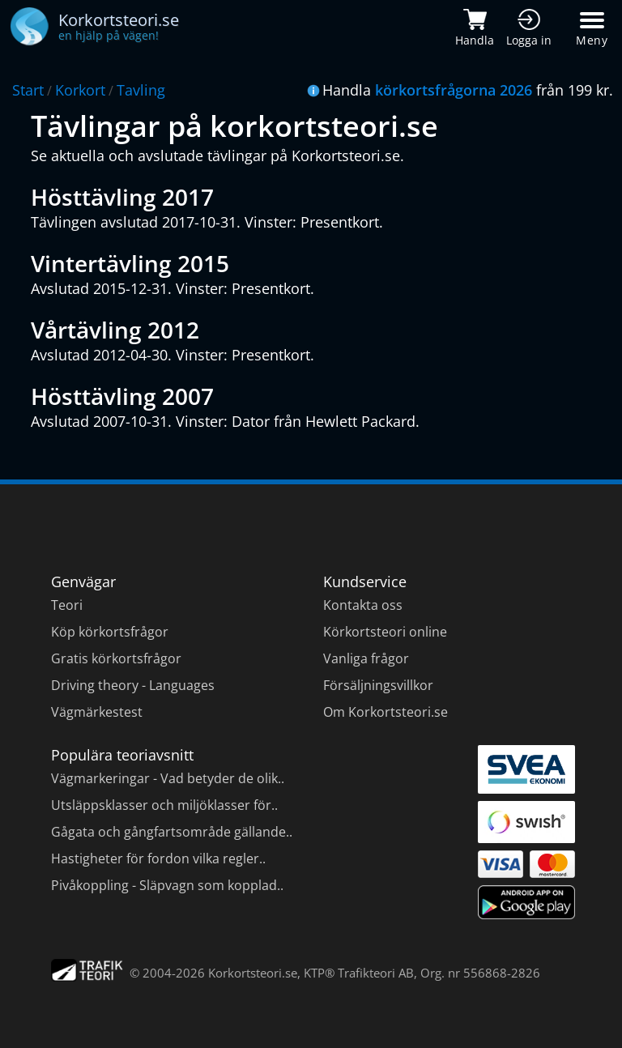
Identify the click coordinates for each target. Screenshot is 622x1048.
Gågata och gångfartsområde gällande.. (171, 832)
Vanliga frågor (366, 658)
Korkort (80, 90)
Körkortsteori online (385, 632)
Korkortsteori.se (252, 973)
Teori (67, 605)
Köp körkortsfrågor (109, 632)
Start (28, 90)
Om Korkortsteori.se (385, 712)
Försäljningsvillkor (378, 685)
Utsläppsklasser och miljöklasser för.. (164, 805)
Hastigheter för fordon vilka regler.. (158, 858)
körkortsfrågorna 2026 (453, 90)
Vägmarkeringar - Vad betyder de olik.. (167, 778)
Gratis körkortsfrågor (116, 658)
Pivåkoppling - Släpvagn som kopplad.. (167, 885)
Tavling (141, 90)
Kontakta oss (363, 605)
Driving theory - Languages (133, 685)
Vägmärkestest (97, 712)
